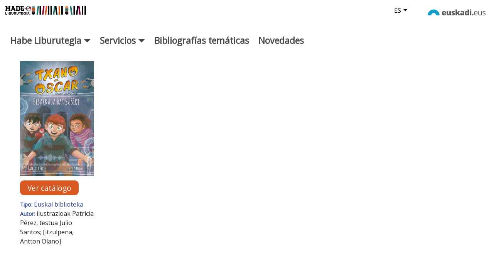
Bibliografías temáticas (201, 46)
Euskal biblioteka (58, 210)
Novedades (281, 46)
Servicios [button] (122, 46)
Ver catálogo (49, 193)
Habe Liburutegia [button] (50, 46)
